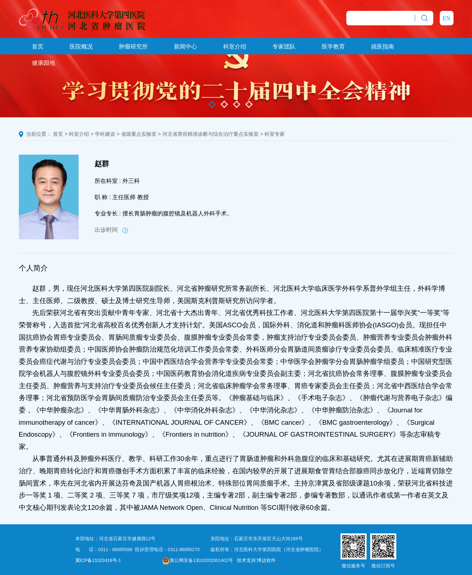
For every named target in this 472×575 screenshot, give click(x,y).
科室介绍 (234, 46)
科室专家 (274, 134)
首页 (37, 46)
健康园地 (43, 63)
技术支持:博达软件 (256, 560)
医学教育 (333, 46)
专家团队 (284, 46)
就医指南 (382, 46)
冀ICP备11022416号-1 (98, 560)
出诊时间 (111, 230)
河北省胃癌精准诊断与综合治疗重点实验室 (210, 134)
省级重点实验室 (138, 134)
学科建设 (105, 134)
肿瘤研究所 (133, 46)
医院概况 (81, 46)
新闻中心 (185, 46)
